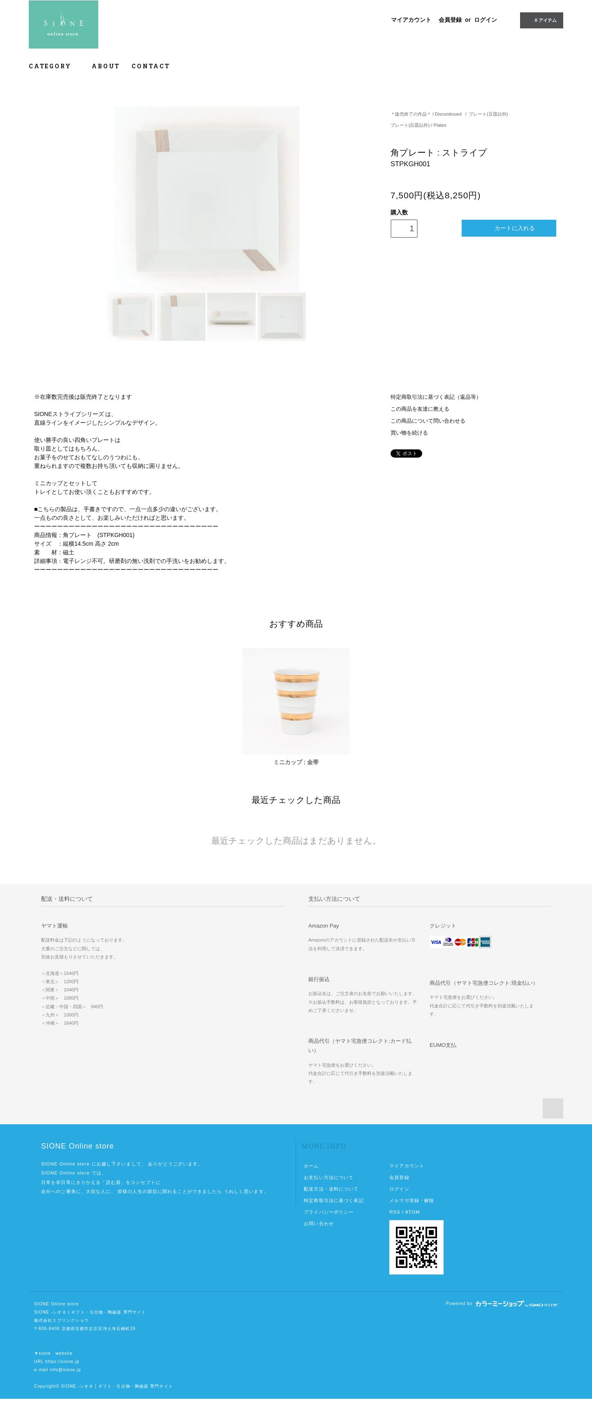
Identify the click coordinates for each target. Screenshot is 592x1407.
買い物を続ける (409, 433)
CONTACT (151, 66)
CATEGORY (54, 66)
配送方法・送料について (331, 1188)
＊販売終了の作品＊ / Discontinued (426, 114)
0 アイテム (541, 19)
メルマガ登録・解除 (411, 1200)
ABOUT (106, 66)
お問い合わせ (319, 1223)
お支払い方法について (329, 1177)
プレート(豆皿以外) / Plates (418, 125)
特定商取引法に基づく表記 (333, 1200)
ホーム (311, 1165)
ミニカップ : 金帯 (296, 762)
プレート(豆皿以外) (488, 114)
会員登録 (450, 19)
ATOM (412, 1211)
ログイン (485, 19)
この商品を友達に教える (420, 409)
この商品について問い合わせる (428, 421)
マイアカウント (411, 19)
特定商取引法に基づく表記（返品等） (436, 397)
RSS (394, 1211)
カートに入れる (509, 228)
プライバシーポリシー (329, 1211)
